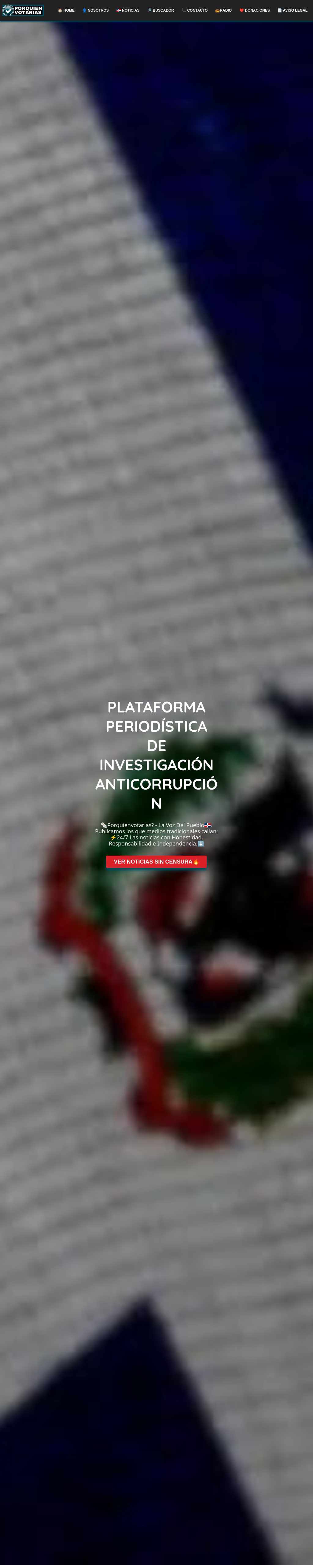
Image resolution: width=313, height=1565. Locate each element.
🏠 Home (66, 10)
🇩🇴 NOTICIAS (128, 10)
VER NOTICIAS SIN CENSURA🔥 (156, 862)
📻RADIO (223, 10)
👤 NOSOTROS (95, 10)
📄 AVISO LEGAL (292, 10)
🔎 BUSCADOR (160, 10)
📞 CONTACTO (195, 10)
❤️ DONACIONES (254, 10)
